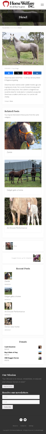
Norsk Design (39, 430)
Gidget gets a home (15, 190)
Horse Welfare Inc (17, 430)
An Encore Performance (17, 228)
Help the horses (8, 386)
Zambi (9, 152)
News (11, 101)
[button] (42, 4)
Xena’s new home (12, 327)
